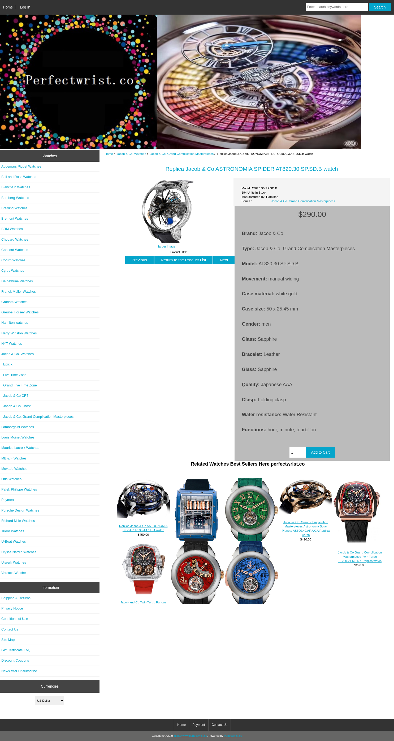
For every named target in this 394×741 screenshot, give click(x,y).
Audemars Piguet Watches (21, 166)
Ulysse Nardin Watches (18, 552)
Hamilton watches (14, 323)
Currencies (50, 686)
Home (8, 7)
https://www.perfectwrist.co (190, 735)
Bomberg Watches (15, 198)
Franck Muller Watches (18, 291)
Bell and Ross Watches (18, 177)
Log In (25, 7)
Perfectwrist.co (233, 735)
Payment (8, 500)
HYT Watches (11, 344)
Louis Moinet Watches (17, 437)
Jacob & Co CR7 (14, 396)
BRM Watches (12, 229)
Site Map (8, 640)
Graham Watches (14, 302)
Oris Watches (11, 479)
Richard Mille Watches (18, 521)
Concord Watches (14, 250)
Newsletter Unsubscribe (19, 671)
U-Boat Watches (13, 541)
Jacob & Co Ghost (16, 406)
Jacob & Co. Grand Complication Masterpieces (182, 153)
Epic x (6, 364)
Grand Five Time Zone (19, 385)
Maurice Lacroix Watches (20, 448)
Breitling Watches (14, 208)
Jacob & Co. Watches (131, 153)
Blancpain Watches (15, 187)
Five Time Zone (14, 375)
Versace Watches (14, 573)
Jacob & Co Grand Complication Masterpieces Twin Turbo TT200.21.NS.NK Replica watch (360, 557)
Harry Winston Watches (19, 333)
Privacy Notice (12, 608)
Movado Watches (14, 469)
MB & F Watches (14, 458)
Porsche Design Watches (20, 510)
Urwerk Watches (13, 562)
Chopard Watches (14, 239)
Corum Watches (13, 260)
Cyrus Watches (12, 270)
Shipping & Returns (16, 598)
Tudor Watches (12, 531)
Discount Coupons (15, 660)
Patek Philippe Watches (19, 489)
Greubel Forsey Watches (20, 312)
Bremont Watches (14, 218)
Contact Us (9, 629)
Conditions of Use (14, 619)
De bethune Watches (17, 281)
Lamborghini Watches (17, 427)
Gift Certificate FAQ (16, 650)
